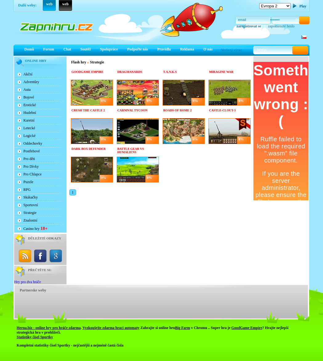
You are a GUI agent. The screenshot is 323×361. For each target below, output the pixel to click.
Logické (29, 136)
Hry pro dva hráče (27, 282)
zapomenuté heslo (281, 26)
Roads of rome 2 (177, 110)
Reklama (187, 49)
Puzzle (28, 182)
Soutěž (85, 49)
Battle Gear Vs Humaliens (130, 150)
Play (302, 6)
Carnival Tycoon (132, 110)
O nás (208, 49)
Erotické (29, 105)
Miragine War (221, 72)
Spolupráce (109, 49)
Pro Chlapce (32, 174)
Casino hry (35, 228)
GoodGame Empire (246, 328)
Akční (27, 74)
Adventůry (31, 82)
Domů (29, 49)
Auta (26, 89)
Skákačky (30, 197)
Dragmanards (129, 72)
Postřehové (31, 151)
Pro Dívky (31, 166)
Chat (67, 49)
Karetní (28, 120)
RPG (26, 189)
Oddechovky (32, 143)
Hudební (29, 112)
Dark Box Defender (88, 148)
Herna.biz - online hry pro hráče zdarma (49, 328)
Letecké (29, 128)
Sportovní (30, 205)
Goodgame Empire (87, 72)
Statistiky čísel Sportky (35, 337)
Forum (48, 49)
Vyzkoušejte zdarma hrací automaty (111, 328)
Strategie (30, 213)
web (49, 4)
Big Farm (182, 328)
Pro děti (29, 159)
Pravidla (164, 49)
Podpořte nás (137, 49)
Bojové (28, 97)
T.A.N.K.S (170, 72)
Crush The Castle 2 (88, 110)
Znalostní (30, 220)
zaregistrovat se (248, 26)
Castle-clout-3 (222, 110)
